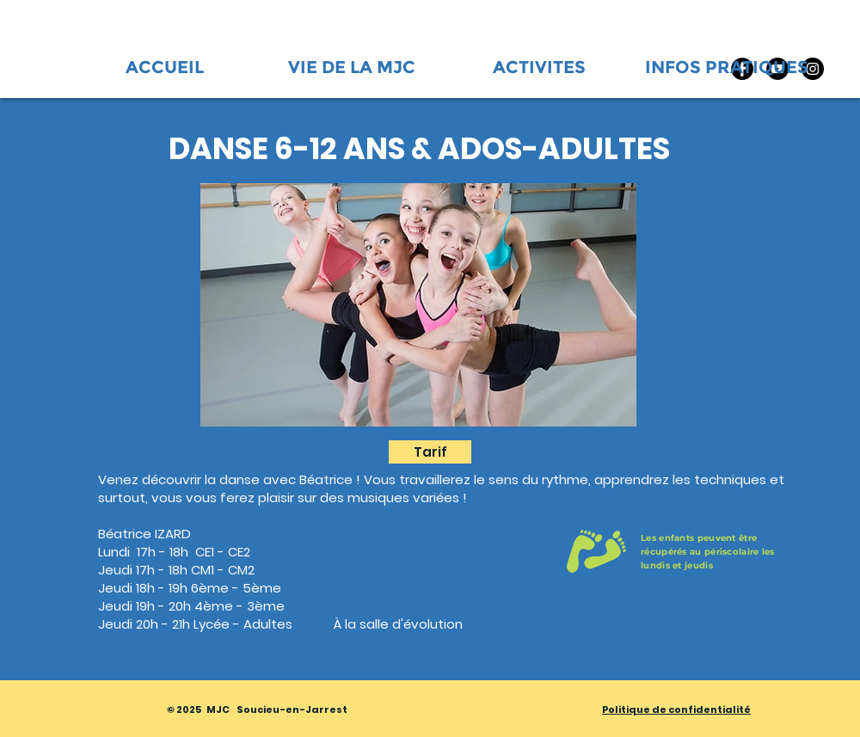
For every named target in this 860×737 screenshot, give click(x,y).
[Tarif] (430, 452)
